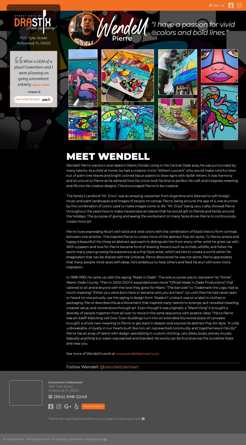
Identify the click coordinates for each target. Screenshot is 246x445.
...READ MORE (40, 84)
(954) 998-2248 (67, 396)
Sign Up (217, 5)
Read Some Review (93, 406)
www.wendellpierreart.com (137, 354)
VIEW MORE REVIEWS (27, 99)
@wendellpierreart (119, 366)
